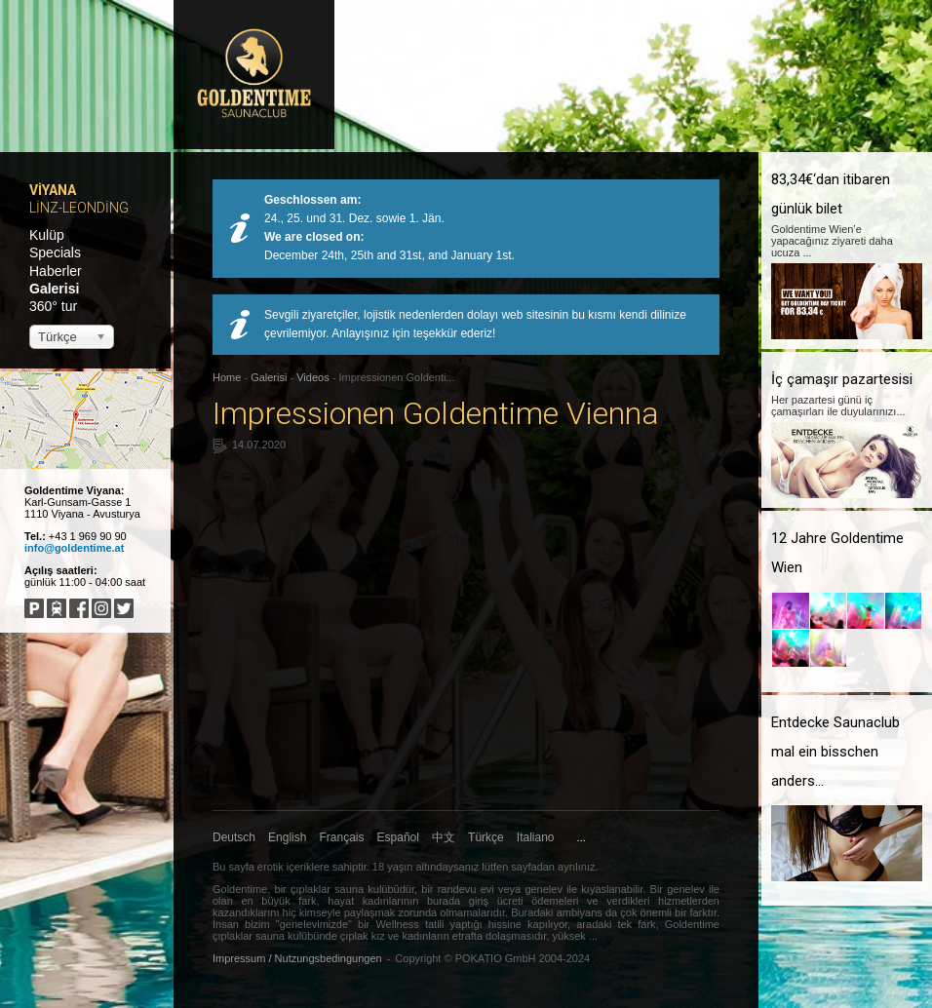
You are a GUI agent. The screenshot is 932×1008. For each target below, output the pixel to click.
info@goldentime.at (74, 548)
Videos (312, 377)
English (287, 837)
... (581, 837)
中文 (443, 837)
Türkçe (486, 837)
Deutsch (234, 837)
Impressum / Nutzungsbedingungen (297, 958)
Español (398, 837)
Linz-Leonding (79, 207)
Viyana (52, 190)
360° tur (53, 306)
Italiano (536, 837)
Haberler (55, 271)
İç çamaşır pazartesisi (842, 379)
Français (342, 837)
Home (227, 377)
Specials (55, 252)
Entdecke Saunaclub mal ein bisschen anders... (835, 752)
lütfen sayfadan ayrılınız (537, 866)
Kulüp (46, 235)
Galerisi (54, 288)
